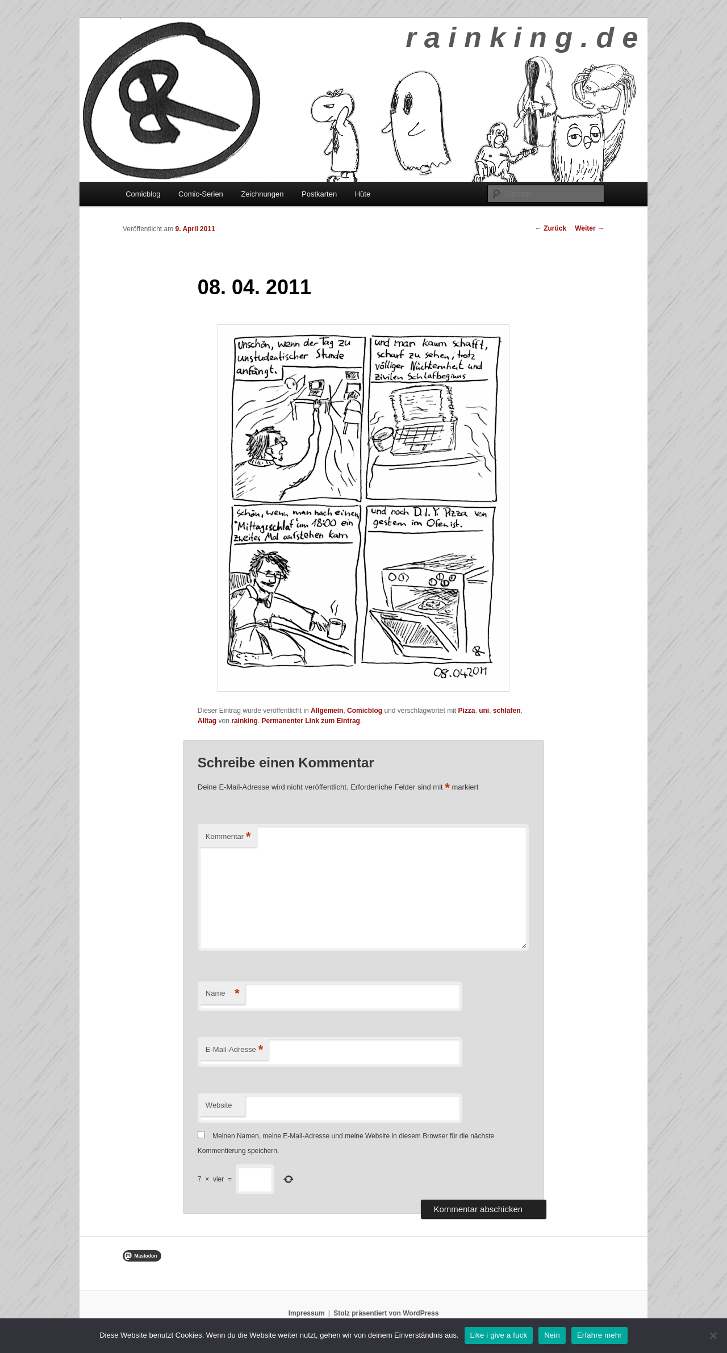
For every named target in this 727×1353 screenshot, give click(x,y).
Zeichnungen (262, 194)
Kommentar (228, 837)
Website (219, 1105)
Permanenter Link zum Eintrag (311, 721)
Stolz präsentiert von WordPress (385, 1313)
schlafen (507, 711)
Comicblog (143, 194)
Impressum (307, 1313)
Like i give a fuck (499, 1335)
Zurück (550, 228)
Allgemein (327, 711)
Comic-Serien (200, 194)
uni (484, 711)
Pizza (466, 711)
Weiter (589, 228)
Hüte (362, 194)
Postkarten (319, 194)
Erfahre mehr (599, 1335)
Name (223, 993)
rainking (244, 721)
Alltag (207, 721)
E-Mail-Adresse (234, 1050)
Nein (552, 1335)
